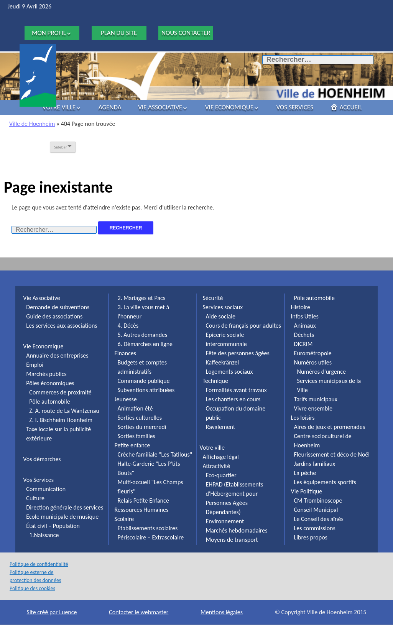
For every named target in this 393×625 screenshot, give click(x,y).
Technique (215, 380)
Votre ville (59, 107)
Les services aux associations (61, 325)
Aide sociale (220, 316)
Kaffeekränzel (222, 362)
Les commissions (314, 528)
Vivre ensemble (313, 408)
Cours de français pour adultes (243, 325)
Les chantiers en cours (233, 399)
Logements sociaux (229, 371)
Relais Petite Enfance (143, 500)
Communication (46, 489)
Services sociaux (223, 307)
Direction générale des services (64, 507)
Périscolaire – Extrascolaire (150, 537)
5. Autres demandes (142, 334)
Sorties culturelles (139, 417)
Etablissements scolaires (147, 528)
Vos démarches (42, 459)
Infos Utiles (305, 316)
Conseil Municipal (316, 509)
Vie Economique (229, 107)
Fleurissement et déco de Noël (332, 454)
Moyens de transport (232, 539)
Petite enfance (132, 445)
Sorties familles (136, 436)
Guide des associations (54, 316)
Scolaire (124, 519)
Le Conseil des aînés (319, 519)
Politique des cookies (32, 588)
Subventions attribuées (145, 390)
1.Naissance (44, 535)
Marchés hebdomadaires (237, 530)
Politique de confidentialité (39, 564)
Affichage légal (221, 456)
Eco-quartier (221, 475)
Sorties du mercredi (141, 426)
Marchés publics (46, 374)
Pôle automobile (49, 401)
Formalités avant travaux (236, 390)
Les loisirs (303, 417)
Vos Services (294, 107)
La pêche (305, 473)
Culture (35, 498)
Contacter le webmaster (138, 612)
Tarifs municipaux (315, 399)
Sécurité (213, 298)
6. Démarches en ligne (145, 344)
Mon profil (49, 33)
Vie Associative (160, 107)
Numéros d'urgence (321, 371)
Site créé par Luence (52, 612)
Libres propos (310, 537)
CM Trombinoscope (318, 500)
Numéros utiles (313, 362)
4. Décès (127, 325)
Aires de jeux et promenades (329, 426)
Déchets (304, 334)
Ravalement (220, 426)
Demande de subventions (57, 307)
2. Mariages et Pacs (141, 298)
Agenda (110, 107)
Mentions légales (222, 612)
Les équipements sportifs (325, 482)
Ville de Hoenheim (32, 123)
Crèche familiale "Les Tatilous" (154, 454)
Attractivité (216, 466)
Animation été (135, 408)
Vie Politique (306, 491)
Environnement (225, 521)
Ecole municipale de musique (62, 516)
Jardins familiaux (314, 463)
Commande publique (143, 380)
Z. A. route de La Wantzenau (64, 410)
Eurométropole (313, 353)
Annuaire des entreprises (57, 355)
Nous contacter (185, 33)
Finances (125, 353)
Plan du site (119, 33)
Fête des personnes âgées (238, 353)
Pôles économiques (50, 383)
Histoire (300, 307)
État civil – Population (53, 525)
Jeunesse (125, 399)
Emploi (34, 364)
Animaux (305, 325)
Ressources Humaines (141, 509)
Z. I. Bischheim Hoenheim (60, 420)
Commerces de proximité (60, 392)
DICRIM (303, 344)
